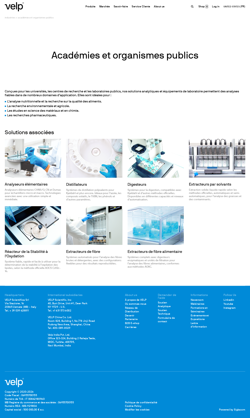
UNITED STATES (232, 7)
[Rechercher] (193, 6)
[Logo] (14, 6)
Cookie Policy (133, 406)
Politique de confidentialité (141, 403)
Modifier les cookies (137, 410)
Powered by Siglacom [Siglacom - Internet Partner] (232, 410)
